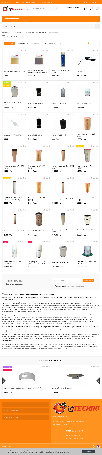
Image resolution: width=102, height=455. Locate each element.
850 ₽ (14, 141)
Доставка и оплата (28, 2)
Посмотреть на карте (60, 424)
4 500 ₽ (73, 392)
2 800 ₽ (8, 392)
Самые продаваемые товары (51, 361)
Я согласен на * (71, 286)
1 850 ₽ (14, 173)
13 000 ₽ (14, 109)
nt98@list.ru (75, 435)
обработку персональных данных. (75, 286)
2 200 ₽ (14, 205)
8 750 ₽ (39, 268)
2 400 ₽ (40, 392)
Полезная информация (45, 2)
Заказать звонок (72, 10)
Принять (88, 451)
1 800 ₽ (39, 141)
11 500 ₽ (14, 268)
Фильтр (9, 43)
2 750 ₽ (87, 173)
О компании (6, 2)
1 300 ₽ (63, 109)
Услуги (16, 2)
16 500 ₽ (63, 268)
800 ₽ (39, 77)
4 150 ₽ (39, 237)
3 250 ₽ (39, 205)
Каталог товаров (51, 19)
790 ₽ (87, 109)
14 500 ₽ (87, 268)
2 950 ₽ (87, 141)
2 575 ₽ (87, 205)
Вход (85, 2)
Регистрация (93, 2)
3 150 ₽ (63, 205)
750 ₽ (14, 77)
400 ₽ (63, 77)
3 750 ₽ (87, 77)
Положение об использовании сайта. (57, 452)
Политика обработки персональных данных (29, 452)
